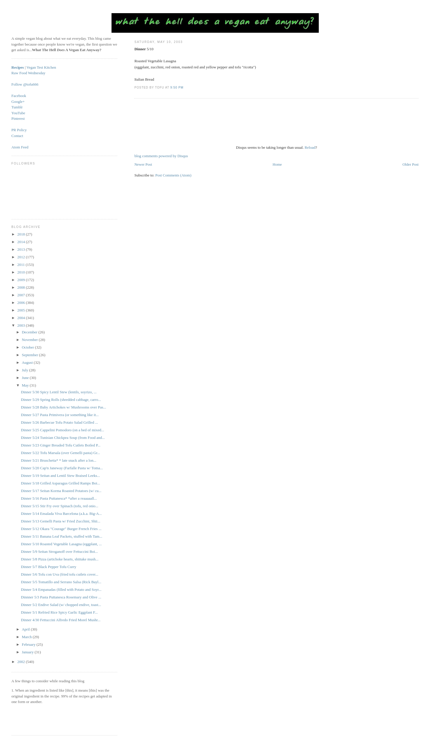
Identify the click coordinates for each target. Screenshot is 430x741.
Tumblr (17, 107)
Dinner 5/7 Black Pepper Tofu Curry (48, 567)
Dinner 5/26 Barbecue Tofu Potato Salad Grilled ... (59, 422)
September (30, 355)
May (26, 385)
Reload (309, 147)
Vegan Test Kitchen (41, 67)
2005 (21, 310)
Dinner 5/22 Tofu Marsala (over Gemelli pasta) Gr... (60, 453)
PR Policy (19, 130)
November (30, 339)
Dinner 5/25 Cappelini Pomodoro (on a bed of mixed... (62, 430)
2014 (21, 242)
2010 (21, 272)
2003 (21, 325)
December (30, 332)
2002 (21, 661)
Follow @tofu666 (25, 84)
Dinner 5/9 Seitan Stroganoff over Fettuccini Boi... (59, 551)
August (28, 362)
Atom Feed (19, 147)
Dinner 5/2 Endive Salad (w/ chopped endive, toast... (61, 605)
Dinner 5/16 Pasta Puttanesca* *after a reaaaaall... (59, 498)
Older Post (411, 164)
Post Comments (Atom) (173, 175)
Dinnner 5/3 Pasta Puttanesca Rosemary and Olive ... (61, 597)
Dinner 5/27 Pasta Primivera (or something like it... (60, 415)
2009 (21, 280)
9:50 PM (177, 87)
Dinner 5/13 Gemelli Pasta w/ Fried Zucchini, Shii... (60, 521)
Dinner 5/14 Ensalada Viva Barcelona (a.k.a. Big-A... (61, 513)
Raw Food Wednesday (28, 73)
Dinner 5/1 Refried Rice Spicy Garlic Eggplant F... (59, 612)
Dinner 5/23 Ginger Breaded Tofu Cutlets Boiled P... (61, 445)
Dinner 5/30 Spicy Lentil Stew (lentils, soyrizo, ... (59, 392)
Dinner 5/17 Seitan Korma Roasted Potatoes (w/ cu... (61, 491)
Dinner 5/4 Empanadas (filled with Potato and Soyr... (61, 589)
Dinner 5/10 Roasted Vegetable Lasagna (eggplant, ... (61, 544)
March (27, 637)
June (26, 377)
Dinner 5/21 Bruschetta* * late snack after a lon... (58, 460)
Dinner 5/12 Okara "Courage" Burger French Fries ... (61, 529)
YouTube (18, 113)
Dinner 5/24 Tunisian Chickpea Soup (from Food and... (63, 437)
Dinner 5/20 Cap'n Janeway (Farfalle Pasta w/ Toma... (62, 468)
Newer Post (143, 164)
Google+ (18, 101)
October (28, 347)
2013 (21, 249)
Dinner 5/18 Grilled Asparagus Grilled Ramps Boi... (60, 483)
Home (277, 164)
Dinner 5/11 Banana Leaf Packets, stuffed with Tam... (61, 536)
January (28, 652)
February (29, 644)
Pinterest (18, 118)
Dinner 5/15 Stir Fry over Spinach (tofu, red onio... (59, 506)
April (26, 629)
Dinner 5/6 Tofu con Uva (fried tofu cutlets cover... (59, 574)
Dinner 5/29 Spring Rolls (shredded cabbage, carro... (61, 399)
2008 (21, 287)
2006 (21, 302)
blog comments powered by (161, 156)
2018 (21, 234)
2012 (21, 257)
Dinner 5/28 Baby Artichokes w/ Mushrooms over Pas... (63, 407)
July (25, 370)
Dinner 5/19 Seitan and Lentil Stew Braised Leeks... (60, 475)
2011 (21, 264)
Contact (17, 136)
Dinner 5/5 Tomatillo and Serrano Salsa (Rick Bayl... (61, 582)
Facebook (18, 96)
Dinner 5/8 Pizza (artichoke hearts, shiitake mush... (60, 559)
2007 (21, 295)
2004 (21, 318)
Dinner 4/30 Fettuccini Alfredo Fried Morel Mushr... (61, 620)
